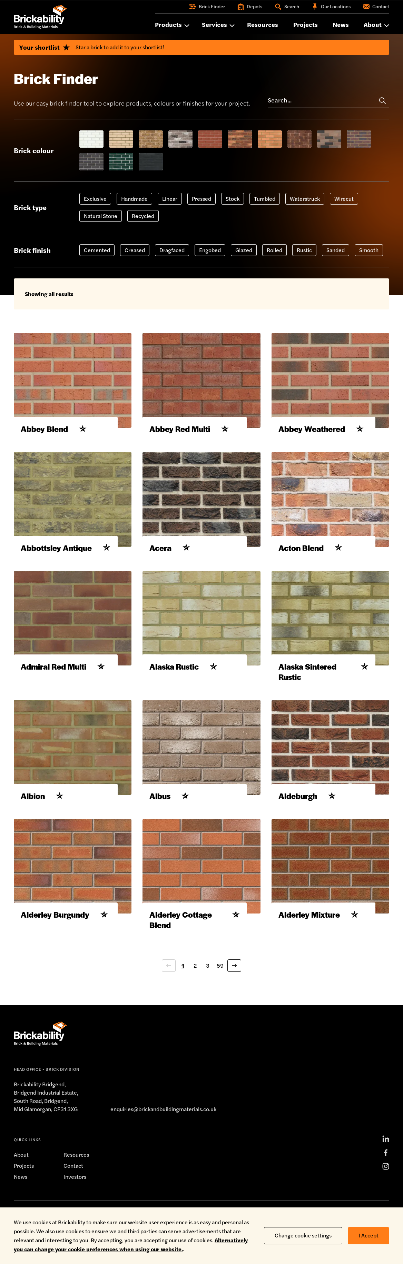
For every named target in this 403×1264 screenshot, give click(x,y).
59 (220, 993)
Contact (72, 1193)
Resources (76, 1182)
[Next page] (234, 993)
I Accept (369, 1231)
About (21, 1182)
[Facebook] (385, 1180)
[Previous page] (169, 993)
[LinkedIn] (385, 1166)
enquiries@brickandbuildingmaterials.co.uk (162, 1136)
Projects (24, 1193)
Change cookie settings (303, 1231)
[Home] (40, 17)
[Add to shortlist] (86, 445)
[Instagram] (385, 1194)
